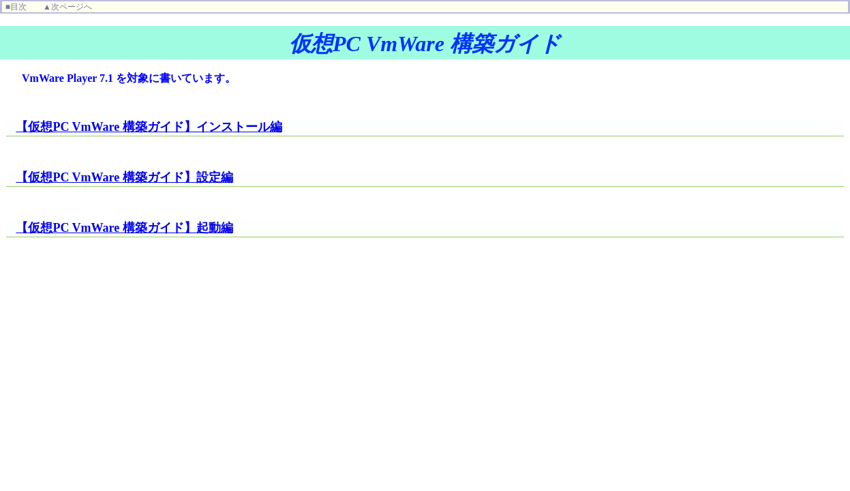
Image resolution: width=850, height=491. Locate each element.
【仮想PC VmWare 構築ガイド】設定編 (124, 177)
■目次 (16, 7)
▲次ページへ (67, 7)
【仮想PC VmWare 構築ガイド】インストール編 (149, 127)
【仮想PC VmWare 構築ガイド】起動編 (124, 228)
